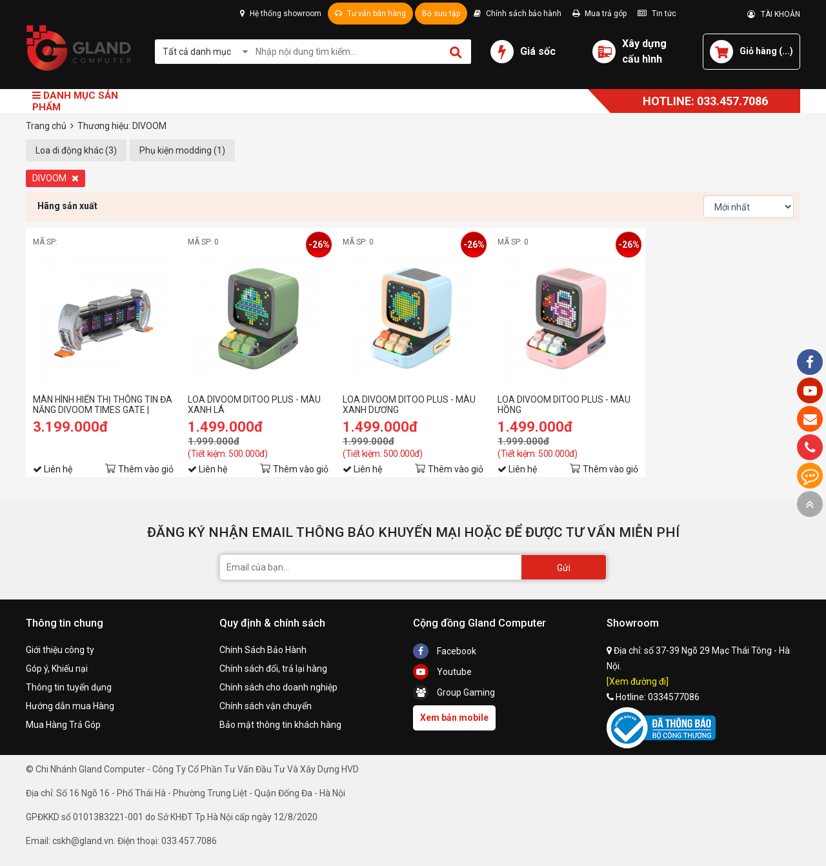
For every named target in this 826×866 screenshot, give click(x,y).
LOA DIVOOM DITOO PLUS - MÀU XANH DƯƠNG (409, 404)
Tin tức (657, 13)
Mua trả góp (599, 13)
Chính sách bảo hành (517, 13)
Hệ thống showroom (280, 13)
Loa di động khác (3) (76, 150)
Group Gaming (454, 692)
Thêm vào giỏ (146, 469)
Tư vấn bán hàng (370, 13)
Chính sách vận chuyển (265, 706)
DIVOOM (55, 178)
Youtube (442, 672)
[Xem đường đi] (638, 681)
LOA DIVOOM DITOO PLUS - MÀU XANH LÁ (254, 404)
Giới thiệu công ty (60, 650)
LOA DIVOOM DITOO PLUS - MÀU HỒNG (564, 404)
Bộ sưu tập (441, 13)
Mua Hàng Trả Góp (63, 725)
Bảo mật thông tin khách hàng (280, 725)
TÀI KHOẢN (773, 14)
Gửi (563, 568)
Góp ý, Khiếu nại (57, 668)
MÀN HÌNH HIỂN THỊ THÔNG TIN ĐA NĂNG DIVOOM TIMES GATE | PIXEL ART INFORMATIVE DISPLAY (102, 404)
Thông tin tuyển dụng (69, 687)
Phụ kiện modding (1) (182, 150)
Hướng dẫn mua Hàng (70, 706)
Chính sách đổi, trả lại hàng (273, 668)
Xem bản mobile (454, 717)
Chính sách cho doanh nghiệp (278, 687)
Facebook (444, 651)
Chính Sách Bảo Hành (263, 650)
